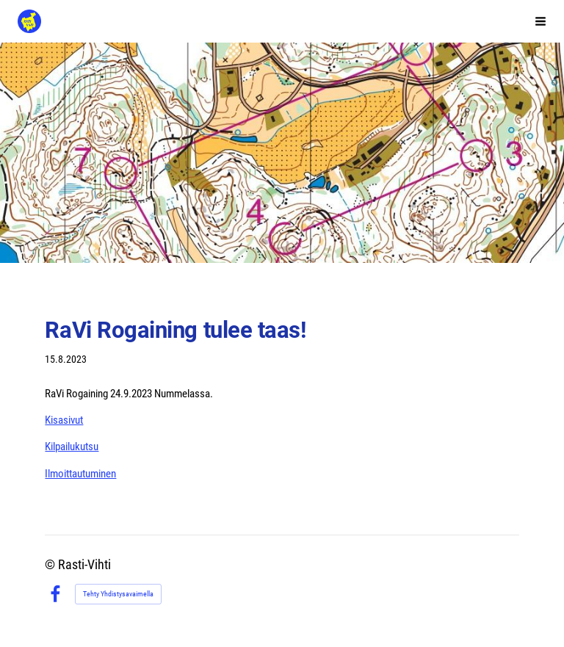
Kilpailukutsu (71, 446)
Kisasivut (64, 420)
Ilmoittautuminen (80, 473)
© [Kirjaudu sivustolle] (51, 564)
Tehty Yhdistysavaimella (118, 594)
